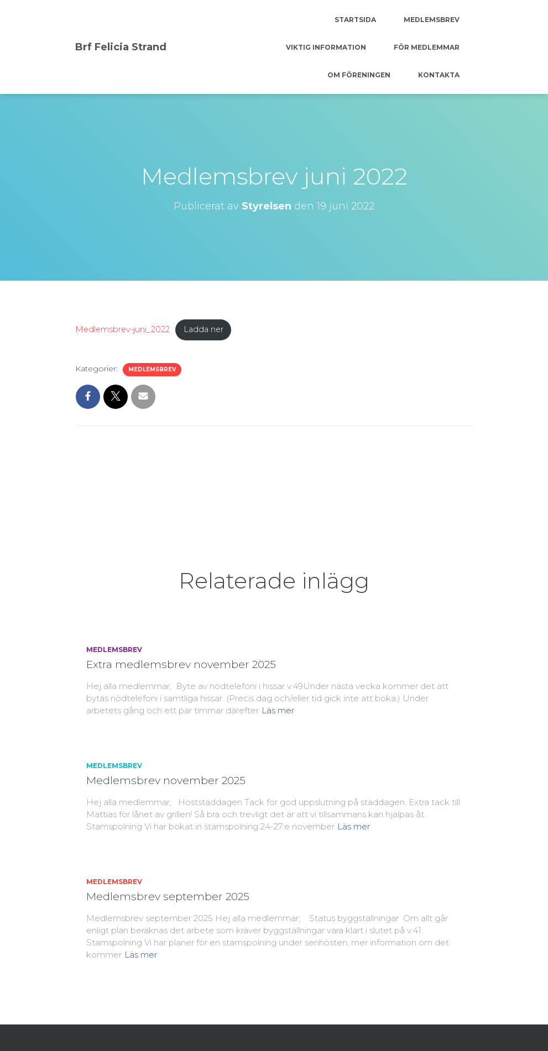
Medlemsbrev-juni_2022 (122, 329)
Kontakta (439, 75)
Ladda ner (203, 329)
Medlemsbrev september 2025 (167, 896)
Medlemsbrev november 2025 (166, 780)
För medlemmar (427, 47)
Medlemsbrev (432, 19)
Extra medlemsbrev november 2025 (181, 664)
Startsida (355, 19)
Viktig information (326, 47)
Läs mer (278, 710)
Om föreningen (358, 75)
